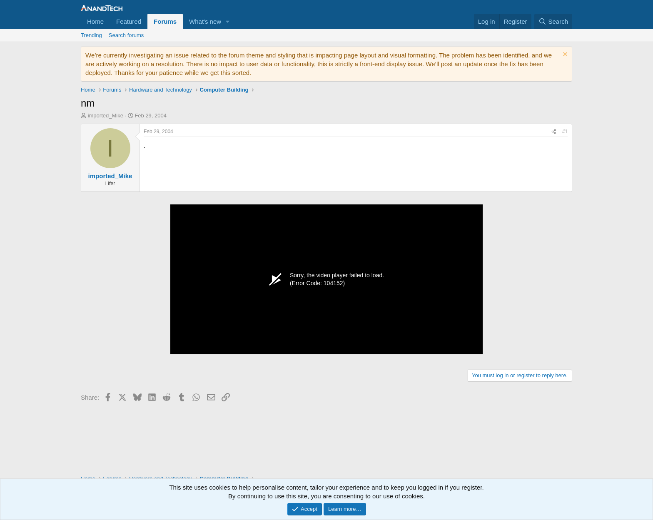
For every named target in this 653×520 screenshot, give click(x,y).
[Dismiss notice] (564, 55)
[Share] (553, 132)
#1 (565, 131)
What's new (205, 21)
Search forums (126, 35)
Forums (165, 21)
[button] (228, 21)
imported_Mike (105, 115)
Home (95, 21)
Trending (91, 35)
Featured (128, 21)
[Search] (553, 21)
